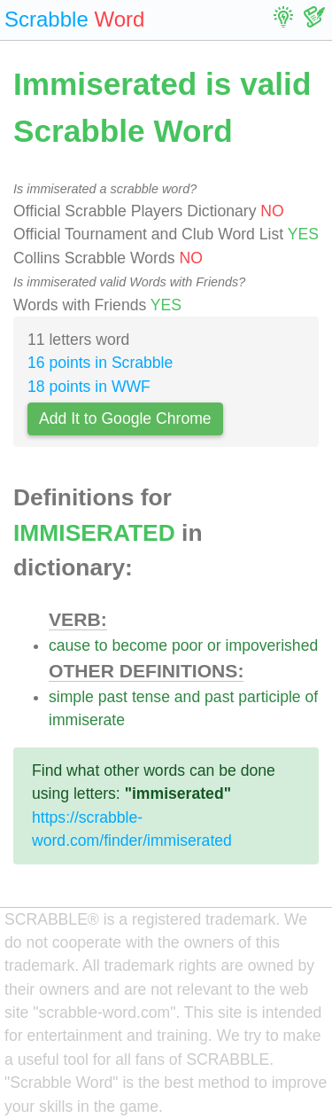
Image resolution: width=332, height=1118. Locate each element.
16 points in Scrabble (100, 362)
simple (71, 697)
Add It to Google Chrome (125, 418)
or (214, 645)
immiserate (87, 720)
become (139, 645)
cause (69, 645)
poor (187, 645)
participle (269, 697)
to (101, 645)
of (312, 697)
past (112, 697)
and (187, 697)
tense (151, 697)
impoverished (272, 645)
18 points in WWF (89, 386)
